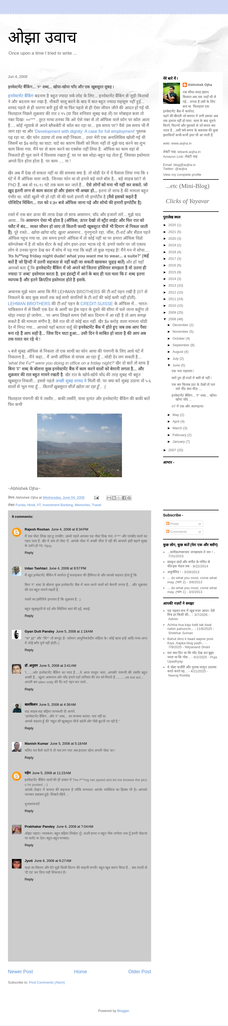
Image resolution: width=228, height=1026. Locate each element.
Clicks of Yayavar (187, 201)
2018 (172, 252)
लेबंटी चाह (191, 157)
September (181, 345)
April (177, 421)
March (178, 428)
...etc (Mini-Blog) (187, 185)
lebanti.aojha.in (189, 152)
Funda (20, 505)
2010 (172, 306)
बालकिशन (31, 705)
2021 (172, 232)
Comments (176, 532)
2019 (172, 245)
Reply (29, 553)
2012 (172, 292)
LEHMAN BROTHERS (29, 303)
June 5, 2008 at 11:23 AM (51, 773)
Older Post (139, 971)
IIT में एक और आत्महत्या (187, 406)
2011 (172, 299)
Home (80, 971)
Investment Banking (58, 505)
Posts (172, 524)
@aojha (181, 169)
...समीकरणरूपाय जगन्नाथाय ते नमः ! (190, 552)
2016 (172, 265)
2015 (172, 272)
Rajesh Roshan (37, 529)
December (181, 325)
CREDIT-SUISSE (97, 303)
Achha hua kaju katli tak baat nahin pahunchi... (189, 627)
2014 (172, 279)
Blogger (123, 1011)
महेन (27, 773)
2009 (172, 312)
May (176, 415)
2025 (172, 225)
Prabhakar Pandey (40, 826)
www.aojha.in (181, 143)
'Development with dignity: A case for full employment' (84, 131)
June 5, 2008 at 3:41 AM (57, 666)
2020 (172, 238)
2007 (172, 450)
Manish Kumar (37, 744)
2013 (172, 285)
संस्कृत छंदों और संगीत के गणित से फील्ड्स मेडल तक (188, 564)
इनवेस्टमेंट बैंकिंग (21, 96)
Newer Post (20, 971)
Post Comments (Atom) (47, 982)
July (176, 359)
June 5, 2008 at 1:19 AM (74, 631)
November (181, 332)
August (178, 352)
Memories (82, 505)
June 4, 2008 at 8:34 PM (69, 529)
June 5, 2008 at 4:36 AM (57, 705)
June (177, 365)
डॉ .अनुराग (31, 666)
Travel (96, 505)
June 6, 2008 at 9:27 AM (52, 861)
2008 (172, 319)
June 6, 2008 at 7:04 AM (74, 826)
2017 (172, 259)
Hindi (31, 505)
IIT (39, 505)
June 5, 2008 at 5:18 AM (68, 744)
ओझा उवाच (42, 37)
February (180, 435)
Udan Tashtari (36, 568)
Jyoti (29, 861)
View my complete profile (182, 175)
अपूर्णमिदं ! (174, 572)
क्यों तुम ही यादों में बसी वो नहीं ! (192, 378)
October (179, 338)
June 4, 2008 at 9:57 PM (67, 568)
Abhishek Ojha (200, 85)
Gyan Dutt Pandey (39, 631)
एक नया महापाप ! (183, 371)
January (179, 442)
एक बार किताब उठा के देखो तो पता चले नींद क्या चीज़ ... (193, 387)
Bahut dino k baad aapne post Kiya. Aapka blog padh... (190, 641)
